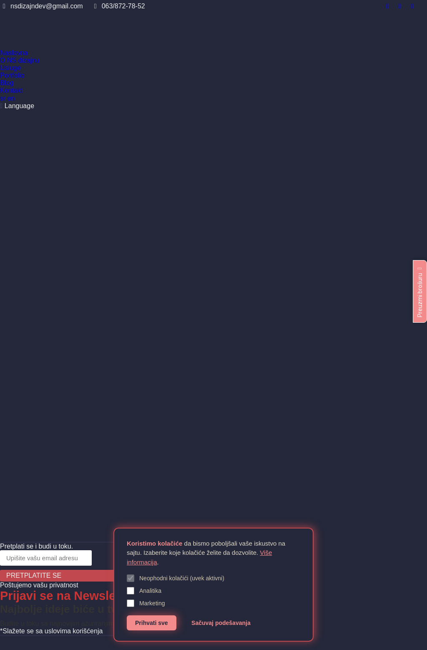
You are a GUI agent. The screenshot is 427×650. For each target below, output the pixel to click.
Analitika (144, 590)
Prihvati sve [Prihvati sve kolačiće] (151, 623)
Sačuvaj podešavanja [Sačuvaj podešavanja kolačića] (221, 623)
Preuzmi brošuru (420, 291)
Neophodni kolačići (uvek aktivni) (175, 578)
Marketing (146, 603)
